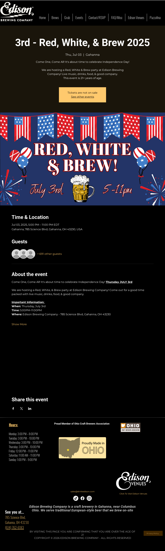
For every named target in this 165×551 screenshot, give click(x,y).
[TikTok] (75, 498)
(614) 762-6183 (14, 527)
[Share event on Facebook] (13, 408)
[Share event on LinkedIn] (29, 408)
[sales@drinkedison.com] (83, 491)
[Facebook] (82, 498)
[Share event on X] (21, 408)
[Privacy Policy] (153, 533)
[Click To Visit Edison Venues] (133, 493)
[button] (54, 17)
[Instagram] (89, 498)
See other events (82, 96)
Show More (19, 324)
